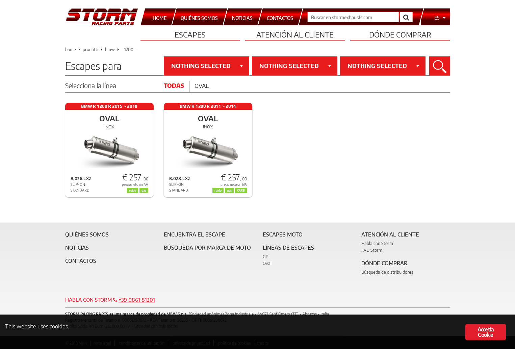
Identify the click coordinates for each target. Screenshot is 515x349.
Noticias (77, 247)
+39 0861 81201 (137, 300)
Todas (174, 85)
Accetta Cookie (486, 333)
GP (265, 256)
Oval (202, 85)
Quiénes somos (87, 234)
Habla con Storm (377, 243)
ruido (132, 190)
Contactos (80, 260)
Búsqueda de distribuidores (387, 272)
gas (143, 190)
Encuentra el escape (194, 234)
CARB (241, 190)
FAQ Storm (371, 250)
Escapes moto (283, 234)
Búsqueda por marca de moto (207, 247)
